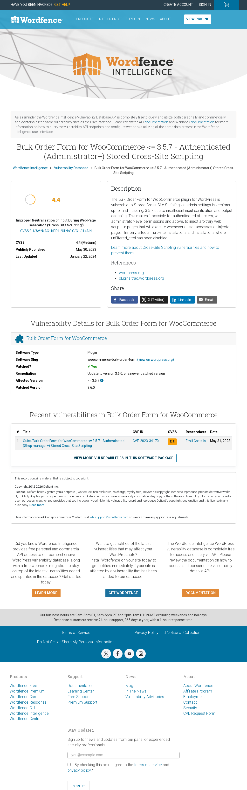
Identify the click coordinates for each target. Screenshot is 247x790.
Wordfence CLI (22, 708)
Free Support (79, 696)
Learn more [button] (46, 593)
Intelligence (109, 19)
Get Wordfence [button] (123, 593)
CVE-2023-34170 (146, 441)
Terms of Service (75, 632)
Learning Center (81, 691)
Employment (194, 696)
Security (190, 708)
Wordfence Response (28, 702)
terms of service (148, 764)
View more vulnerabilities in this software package (123, 458)
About (165, 19)
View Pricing (197, 19)
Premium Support (82, 702)
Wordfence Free (23, 685)
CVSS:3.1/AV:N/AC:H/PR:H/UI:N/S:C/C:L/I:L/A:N (56, 231)
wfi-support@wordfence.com (109, 517)
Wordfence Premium (27, 691)
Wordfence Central (25, 718)
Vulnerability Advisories (144, 696)
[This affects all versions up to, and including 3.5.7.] (101, 380)
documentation (156, 122)
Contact (190, 702)
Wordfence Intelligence (29, 713)
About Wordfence (198, 685)
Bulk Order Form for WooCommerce (67, 338)
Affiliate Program (197, 691)
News (150, 19)
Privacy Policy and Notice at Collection (167, 632)
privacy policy (79, 770)
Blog (129, 685)
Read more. (37, 505)
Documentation (81, 685)
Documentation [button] (200, 593)
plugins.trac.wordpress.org (141, 278)
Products (85, 19)
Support (133, 19)
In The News (135, 691)
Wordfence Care (23, 696)
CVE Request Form (199, 713)
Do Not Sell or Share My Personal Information (75, 642)
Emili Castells (196, 441)
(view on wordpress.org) (155, 359)
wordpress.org (131, 272)
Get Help (62, 5)
